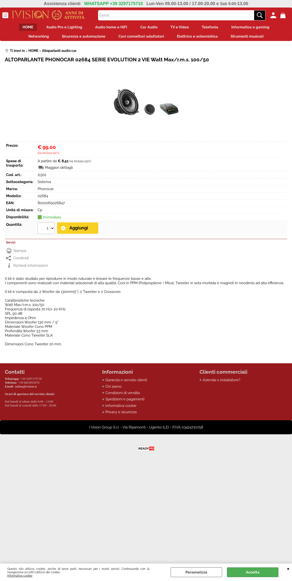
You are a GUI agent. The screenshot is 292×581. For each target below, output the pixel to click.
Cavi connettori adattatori (141, 38)
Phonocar (46, 191)
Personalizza (196, 572)
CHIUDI (288, 568)
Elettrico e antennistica (199, 38)
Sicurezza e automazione (82, 38)
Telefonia (213, 27)
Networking (35, 38)
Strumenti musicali (250, 38)
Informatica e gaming (255, 27)
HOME (23, 27)
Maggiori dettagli (59, 169)
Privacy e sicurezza (121, 414)
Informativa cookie (19, 575)
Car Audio (149, 27)
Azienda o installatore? (221, 382)
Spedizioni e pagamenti (124, 401)
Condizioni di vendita (122, 395)
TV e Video (181, 27)
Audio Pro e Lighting (61, 27)
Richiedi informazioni (30, 267)
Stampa (19, 252)
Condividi (21, 260)
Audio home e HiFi (110, 27)
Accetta (252, 572)
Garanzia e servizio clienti (126, 382)
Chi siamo (113, 388)
